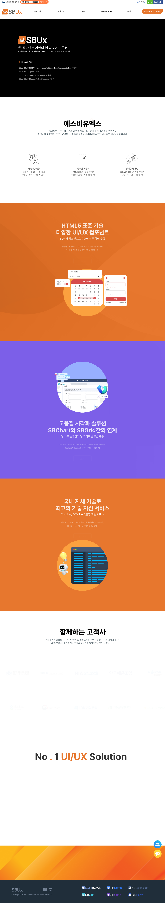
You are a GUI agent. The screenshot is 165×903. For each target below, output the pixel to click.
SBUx (13, 12)
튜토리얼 (37, 11)
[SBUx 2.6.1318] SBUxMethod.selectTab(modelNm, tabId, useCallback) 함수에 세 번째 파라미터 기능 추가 (47, 71)
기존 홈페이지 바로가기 (152, 11)
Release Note (106, 11)
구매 (129, 11)
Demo (83, 11)
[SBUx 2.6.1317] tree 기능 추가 (29, 74)
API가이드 (60, 11)
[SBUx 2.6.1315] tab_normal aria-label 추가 (34, 78)
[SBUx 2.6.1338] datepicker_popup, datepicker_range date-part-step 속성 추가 (47, 67)
